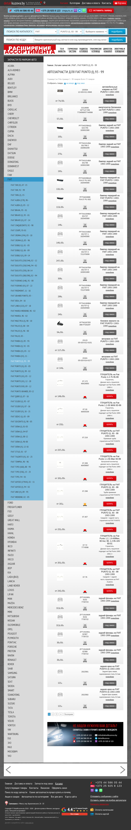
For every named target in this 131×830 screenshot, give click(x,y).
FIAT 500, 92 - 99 (18, 189)
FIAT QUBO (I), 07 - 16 (20, 396)
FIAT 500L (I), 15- (18, 195)
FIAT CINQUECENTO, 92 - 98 (22, 225)
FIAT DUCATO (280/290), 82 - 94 (24, 275)
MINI (10, 612)
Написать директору (99, 804)
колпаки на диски (98, 23)
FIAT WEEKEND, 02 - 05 (20, 497)
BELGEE (11, 83)
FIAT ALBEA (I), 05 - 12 (20, 205)
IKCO (10, 546)
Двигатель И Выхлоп (107, 50)
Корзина (120, 3)
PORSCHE (12, 646)
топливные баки (21, 25)
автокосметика (51, 25)
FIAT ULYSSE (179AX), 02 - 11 (23, 481)
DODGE (11, 157)
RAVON (11, 655)
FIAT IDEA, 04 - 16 (18, 300)
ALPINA (11, 74)
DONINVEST (13, 166)
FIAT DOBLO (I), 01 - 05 (20, 245)
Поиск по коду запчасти (16, 792)
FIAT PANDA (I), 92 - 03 (20, 346)
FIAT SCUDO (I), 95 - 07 (20, 401)
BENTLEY (12, 87)
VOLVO (11, 721)
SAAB (10, 668)
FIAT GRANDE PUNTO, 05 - (21, 295)
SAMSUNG (12, 673)
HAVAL (11, 533)
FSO (10, 511)
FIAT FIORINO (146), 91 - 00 (22, 280)
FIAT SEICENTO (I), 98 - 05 (21, 421)
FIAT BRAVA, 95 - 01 (19, 210)
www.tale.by (29, 823)
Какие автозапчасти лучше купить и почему (50, 792)
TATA (10, 708)
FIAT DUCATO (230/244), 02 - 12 (24, 260)
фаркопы (32, 25)
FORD (10, 502)
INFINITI (12, 550)
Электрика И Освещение (119, 50)
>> (61, 714)
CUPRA (11, 131)
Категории (75, 3)
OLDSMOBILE (14, 625)
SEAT (10, 681)
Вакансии (45, 788)
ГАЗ (9, 738)
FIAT (10, 179)
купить (110, 396)
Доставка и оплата (91, 3)
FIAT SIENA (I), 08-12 (19, 436)
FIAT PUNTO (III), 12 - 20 (21, 381)
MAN (10, 598)
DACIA (11, 135)
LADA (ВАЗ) (13, 577)
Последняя (68, 714)
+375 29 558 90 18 (84, 741)
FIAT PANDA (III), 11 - (19, 356)
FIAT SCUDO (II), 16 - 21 (20, 411)
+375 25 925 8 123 (50, 10)
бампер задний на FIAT (110, 144)
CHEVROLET (13, 118)
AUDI (10, 79)
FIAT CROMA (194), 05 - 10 (21, 235)
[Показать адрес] (44, 3)
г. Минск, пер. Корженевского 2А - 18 (26, 803)
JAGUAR (11, 563)
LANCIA (11, 581)
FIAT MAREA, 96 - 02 (19, 315)
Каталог (64, 3)
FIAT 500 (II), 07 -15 (19, 184)
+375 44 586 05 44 (23, 10)
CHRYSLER (13, 122)
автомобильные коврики (81, 23)
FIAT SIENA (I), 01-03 (19, 426)
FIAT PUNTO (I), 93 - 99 (20, 361)
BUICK (11, 100)
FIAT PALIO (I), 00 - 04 (20, 325)
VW (9, 729)
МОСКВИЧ (12, 751)
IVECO (11, 559)
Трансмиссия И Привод (95, 50)
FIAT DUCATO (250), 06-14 (21, 270)
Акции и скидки (12, 796)
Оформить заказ (59, 788)
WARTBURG (13, 734)
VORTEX (11, 725)
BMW (10, 92)
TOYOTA (11, 716)
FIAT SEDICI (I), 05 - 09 (20, 416)
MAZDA (11, 603)
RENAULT (12, 660)
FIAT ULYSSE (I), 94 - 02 (20, 486)
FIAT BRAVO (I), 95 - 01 (20, 215)
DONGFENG (13, 162)
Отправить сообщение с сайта (104, 796)
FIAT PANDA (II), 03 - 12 (20, 351)
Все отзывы (75, 814)
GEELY (11, 515)
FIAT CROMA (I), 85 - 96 (20, 240)
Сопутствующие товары (16, 788)
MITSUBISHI (13, 616)
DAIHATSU (13, 148)
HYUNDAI (12, 542)
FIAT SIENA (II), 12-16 (20, 446)
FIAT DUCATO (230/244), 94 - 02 (24, 265)
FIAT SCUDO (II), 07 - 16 (20, 406)
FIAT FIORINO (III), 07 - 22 (21, 285)
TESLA (11, 712)
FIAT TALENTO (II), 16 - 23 (21, 456)
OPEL (10, 629)
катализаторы (9, 25)
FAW (10, 175)
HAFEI (10, 524)
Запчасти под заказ (44, 783)
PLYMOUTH (13, 638)
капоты (118, 18)
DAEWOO (12, 140)
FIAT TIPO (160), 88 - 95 (21, 466)
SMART (11, 690)
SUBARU (11, 699)
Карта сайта (71, 796)
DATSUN (12, 153)
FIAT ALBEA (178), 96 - (20, 200)
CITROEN (12, 127)
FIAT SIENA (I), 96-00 (19, 441)
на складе (70, 83)
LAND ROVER (14, 585)
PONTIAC (12, 642)
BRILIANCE (13, 96)
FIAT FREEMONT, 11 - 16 (21, 290)
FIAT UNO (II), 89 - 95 (19, 491)
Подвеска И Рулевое (83, 50)
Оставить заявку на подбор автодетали (108, 800)
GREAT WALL (14, 520)
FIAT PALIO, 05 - (17, 335)
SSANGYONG (14, 694)
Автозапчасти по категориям (35, 796)
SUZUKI (11, 703)
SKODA (11, 686)
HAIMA (11, 529)
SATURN (11, 677)
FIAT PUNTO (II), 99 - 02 (20, 371)
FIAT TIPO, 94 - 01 (18, 476)
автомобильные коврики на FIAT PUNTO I (108, 89)
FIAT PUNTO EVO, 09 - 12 (21, 386)
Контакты (106, 3)
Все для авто (57, 796)
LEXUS (11, 590)
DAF (10, 144)
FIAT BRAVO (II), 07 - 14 (20, 220)
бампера (110, 18)
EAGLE (11, 170)
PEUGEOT (12, 633)
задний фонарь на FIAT (110, 598)
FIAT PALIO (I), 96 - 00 (20, 330)
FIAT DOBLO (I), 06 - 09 (20, 250)
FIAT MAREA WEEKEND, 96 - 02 (23, 310)
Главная (8, 783)
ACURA (11, 66)
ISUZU (11, 555)
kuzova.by (14, 3)
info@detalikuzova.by (107, 735)
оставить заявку (102, 10)
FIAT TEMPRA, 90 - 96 (20, 461)
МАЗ (10, 747)
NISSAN (11, 620)
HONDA (11, 537)
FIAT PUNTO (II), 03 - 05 (20, 366)
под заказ (81, 83)
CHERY (11, 114)
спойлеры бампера (39, 21)
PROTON (12, 651)
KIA (9, 572)
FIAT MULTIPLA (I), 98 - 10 (21, 320)
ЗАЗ (9, 742)
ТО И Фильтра (62, 50)
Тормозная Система (73, 50)
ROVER (11, 664)
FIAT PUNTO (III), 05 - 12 (21, 376)
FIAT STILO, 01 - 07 (19, 451)
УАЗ (9, 756)
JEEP (10, 568)
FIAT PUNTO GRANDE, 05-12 (22, 391)
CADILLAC (12, 109)
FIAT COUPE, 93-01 (18, 230)
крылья (7, 21)
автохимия (40, 25)
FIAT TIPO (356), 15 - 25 (21, 471)
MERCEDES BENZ (16, 607)
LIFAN (10, 594)
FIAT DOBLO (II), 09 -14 (20, 255)
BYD (10, 105)
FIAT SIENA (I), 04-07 (19, 431)
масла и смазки (64, 25)
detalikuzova (103, 738)
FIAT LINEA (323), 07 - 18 (21, 305)
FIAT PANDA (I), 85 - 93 (20, 340)
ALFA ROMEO (14, 70)
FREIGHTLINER (15, 507)
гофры (120, 23)
